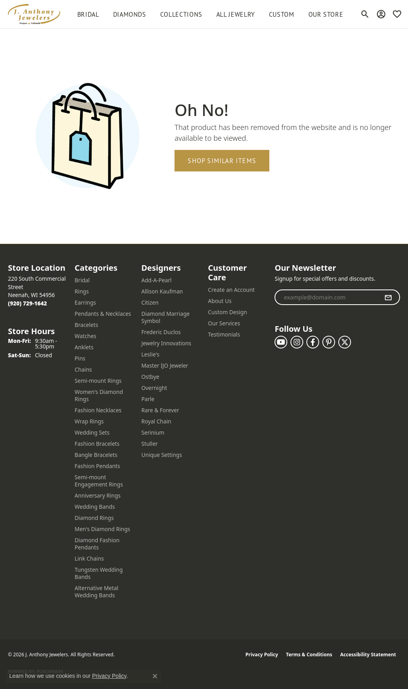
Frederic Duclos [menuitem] (161, 332)
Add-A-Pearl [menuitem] (156, 280)
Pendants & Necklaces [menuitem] (103, 313)
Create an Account (231, 289)
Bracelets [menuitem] (86, 325)
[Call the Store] (27, 303)
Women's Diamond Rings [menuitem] (99, 395)
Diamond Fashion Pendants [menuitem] (97, 543)
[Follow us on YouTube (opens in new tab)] (281, 342)
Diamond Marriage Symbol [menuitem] (165, 317)
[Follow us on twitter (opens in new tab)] (344, 342)
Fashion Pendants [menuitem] (97, 466)
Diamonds (129, 14)
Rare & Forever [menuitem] (160, 410)
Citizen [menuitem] (150, 302)
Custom (281, 14)
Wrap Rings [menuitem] (89, 421)
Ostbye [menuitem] (150, 376)
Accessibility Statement (368, 654)
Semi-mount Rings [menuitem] (98, 380)
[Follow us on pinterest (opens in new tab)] (328, 342)
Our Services (224, 323)
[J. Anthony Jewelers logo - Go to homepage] (34, 14)
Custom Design (227, 312)
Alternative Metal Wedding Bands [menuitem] (96, 591)
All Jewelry (235, 14)
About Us (219, 301)
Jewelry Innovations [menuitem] (166, 343)
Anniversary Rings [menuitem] (97, 495)
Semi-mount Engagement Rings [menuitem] (99, 480)
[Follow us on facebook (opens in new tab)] (312, 342)
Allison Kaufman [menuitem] (162, 291)
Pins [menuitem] (80, 358)
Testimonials (224, 334)
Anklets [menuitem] (84, 347)
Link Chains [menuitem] (89, 558)
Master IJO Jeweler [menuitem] (164, 365)
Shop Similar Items (222, 161)
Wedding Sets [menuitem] (92, 432)
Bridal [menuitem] (82, 280)
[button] (365, 14)
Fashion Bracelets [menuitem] (97, 443)
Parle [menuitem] (148, 399)
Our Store (325, 14)
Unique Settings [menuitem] (161, 455)
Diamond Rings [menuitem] (94, 518)
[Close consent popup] (155, 676)
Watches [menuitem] (85, 336)
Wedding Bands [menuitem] (95, 506)
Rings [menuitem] (81, 291)
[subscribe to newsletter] (388, 297)
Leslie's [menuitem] (150, 354)
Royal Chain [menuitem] (156, 421)
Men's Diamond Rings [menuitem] (102, 529)
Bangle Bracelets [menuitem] (96, 455)
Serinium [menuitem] (153, 432)
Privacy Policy (261, 654)
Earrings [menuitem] (85, 302)
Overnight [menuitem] (154, 388)
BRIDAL (88, 14)
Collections (181, 14)
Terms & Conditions (309, 654)
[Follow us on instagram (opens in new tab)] (296, 342)
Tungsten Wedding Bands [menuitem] (99, 573)
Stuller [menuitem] (149, 443)
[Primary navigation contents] (210, 14)
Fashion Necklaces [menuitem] (98, 410)
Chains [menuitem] (83, 369)
